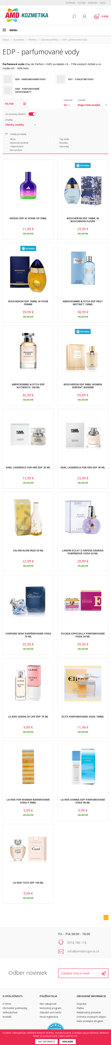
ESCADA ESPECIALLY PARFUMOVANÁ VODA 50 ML (83, 635)
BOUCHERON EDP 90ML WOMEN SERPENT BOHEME (83, 386)
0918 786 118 (76, 942)
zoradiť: (82, 100)
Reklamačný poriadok (89, 1012)
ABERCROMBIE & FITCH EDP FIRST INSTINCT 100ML (83, 303)
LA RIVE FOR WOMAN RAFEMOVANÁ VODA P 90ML (28, 801)
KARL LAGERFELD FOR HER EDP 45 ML (83, 467)
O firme (7, 1003)
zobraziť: (68, 100)
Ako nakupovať (48, 1003)
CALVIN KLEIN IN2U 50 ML (28, 550)
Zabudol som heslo (50, 1012)
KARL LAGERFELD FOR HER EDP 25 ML (28, 467)
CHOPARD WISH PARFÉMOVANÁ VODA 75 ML (28, 635)
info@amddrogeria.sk (83, 951)
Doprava (71, 2)
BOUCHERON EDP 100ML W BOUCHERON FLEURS (83, 220)
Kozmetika (18, 39)
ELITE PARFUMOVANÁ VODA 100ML (83, 716)
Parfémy (32, 39)
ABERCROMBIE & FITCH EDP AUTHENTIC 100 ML (28, 386)
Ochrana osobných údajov (91, 1016)
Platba (82, 2)
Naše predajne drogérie (90, 1021)
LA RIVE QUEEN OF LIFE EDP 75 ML (28, 716)
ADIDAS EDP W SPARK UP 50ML (28, 218)
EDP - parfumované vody (75, 39)
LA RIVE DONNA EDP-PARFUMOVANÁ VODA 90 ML (83, 801)
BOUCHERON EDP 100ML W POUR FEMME (28, 303)
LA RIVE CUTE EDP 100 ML (28, 882)
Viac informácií (46, 1041)
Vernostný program (50, 1008)
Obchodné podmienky (15, 1008)
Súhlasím (67, 1041)
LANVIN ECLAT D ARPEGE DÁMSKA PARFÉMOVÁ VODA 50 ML (83, 552)
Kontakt (93, 2)
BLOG (103, 2)
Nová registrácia (49, 1016)
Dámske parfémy (49, 39)
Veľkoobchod (10, 1012)
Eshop (6, 39)
